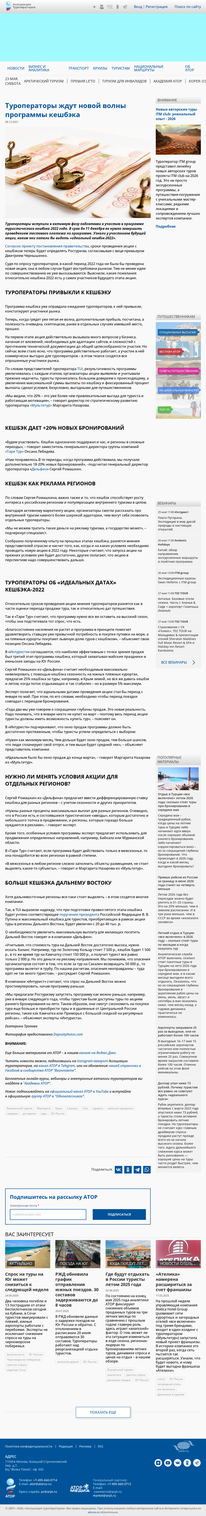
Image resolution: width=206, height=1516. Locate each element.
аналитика (114, 1375)
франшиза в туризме (171, 1394)
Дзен (94, 7)
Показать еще (103, 1412)
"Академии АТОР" (36, 1083)
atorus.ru (94, 1512)
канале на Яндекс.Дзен (97, 1052)
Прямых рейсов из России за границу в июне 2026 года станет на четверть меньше (178, 883)
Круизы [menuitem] (100, 68)
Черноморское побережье (23, 1359)
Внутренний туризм (19, 1108)
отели (161, 1379)
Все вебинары (174, 662)
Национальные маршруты (179, 390)
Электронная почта (23, 1206)
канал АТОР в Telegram (57, 1065)
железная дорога (68, 1362)
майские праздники (120, 1108)
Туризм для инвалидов (124, 81)
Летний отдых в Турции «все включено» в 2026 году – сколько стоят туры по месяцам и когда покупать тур (178, 941)
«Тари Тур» (14, 451)
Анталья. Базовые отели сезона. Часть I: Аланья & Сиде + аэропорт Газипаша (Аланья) (178, 604)
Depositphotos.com (68, 1034)
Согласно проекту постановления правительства (47, 246)
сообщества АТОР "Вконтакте (48, 1070)
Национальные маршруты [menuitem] (149, 68)
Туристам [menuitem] (121, 68)
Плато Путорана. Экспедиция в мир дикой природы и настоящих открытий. (176, 524)
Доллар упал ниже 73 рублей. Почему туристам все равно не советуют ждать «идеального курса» (178, 1091)
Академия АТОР (167, 81)
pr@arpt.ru (49, 1492)
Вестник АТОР (169, 351)
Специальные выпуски (177, 332)
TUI (80, 368)
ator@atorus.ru (41, 1484)
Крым (58, 1108)
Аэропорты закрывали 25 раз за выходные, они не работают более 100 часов (178, 1031)
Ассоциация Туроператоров (24, 5)
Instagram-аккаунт (92, 1061)
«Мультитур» (41, 405)
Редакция (66, 1446)
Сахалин (72, 1108)
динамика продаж (119, 1380)
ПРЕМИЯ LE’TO (83, 81)
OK (117, 7)
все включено (166, 1389)
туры (44, 1113)
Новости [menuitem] (15, 68)
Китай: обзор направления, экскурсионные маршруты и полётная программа (178, 556)
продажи (12, 1113)
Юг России (58, 1113)
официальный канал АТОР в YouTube (79, 1091)
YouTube (102, 7)
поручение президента (79, 914)
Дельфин (39, 469)
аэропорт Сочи (16, 1370)
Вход (138, 6)
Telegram (125, 7)
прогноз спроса (17, 1365)
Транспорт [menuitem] (78, 68)
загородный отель (169, 1384)
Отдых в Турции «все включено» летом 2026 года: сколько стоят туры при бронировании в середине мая (177, 802)
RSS (100, 1446)
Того (85, 1108)
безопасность (15, 1354)
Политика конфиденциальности (28, 1446)
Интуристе (19, 651)
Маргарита (44, 1108)
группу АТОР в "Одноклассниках (57, 1096)
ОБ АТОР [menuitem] (189, 68)
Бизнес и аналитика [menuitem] (39, 68)
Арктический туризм (44, 81)
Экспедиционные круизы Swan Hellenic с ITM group (177, 580)
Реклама (85, 1446)
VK (109, 7)
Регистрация (157, 6)
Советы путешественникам (179, 371)
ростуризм (29, 1113)
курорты (97, 1108)
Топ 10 (164, 409)
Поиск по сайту (188, 6)
